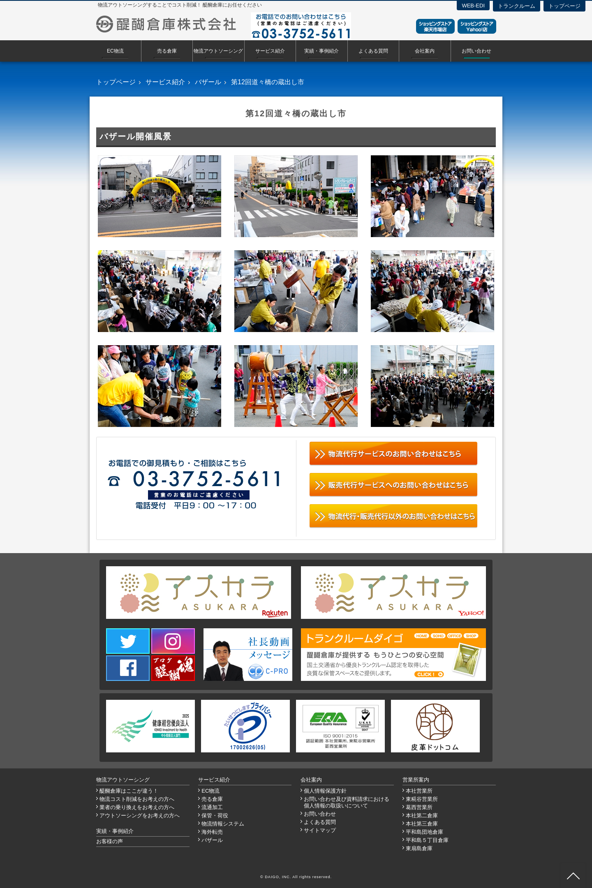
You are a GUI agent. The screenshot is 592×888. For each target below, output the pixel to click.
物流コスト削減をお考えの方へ (136, 799)
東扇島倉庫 (419, 848)
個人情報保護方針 (325, 791)
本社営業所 (419, 791)
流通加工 (212, 807)
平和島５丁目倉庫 (427, 840)
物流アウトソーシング (218, 51)
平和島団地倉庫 (424, 832)
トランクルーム (516, 6)
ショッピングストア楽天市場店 (435, 26)
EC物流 (115, 51)
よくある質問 (373, 51)
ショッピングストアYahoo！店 (477, 26)
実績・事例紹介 (321, 51)
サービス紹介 (270, 51)
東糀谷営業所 (422, 799)
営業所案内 (415, 780)
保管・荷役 (214, 815)
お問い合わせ (476, 51)
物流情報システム (222, 824)
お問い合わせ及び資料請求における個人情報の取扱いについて (346, 802)
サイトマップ (320, 830)
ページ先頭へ (573, 875)
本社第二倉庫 (422, 815)
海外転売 (212, 832)
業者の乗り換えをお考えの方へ (136, 807)
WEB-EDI (473, 5)
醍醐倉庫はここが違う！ (128, 791)
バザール (208, 81)
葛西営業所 (419, 807)
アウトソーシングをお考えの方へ (139, 815)
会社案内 (425, 51)
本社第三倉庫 (422, 824)
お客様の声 (109, 841)
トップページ (564, 6)
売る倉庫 (167, 51)
